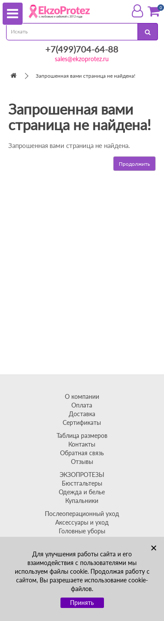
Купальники (81, 500)
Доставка (82, 413)
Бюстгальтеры (82, 483)
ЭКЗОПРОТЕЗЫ (82, 474)
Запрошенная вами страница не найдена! (85, 75)
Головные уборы (82, 531)
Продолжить (134, 164)
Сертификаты (82, 422)
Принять (82, 602)
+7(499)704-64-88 (81, 49)
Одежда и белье (82, 492)
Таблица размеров (82, 435)
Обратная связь (82, 453)
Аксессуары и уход (82, 522)
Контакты (81, 444)
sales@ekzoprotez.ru (82, 58)
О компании (82, 396)
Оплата (81, 405)
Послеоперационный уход (82, 513)
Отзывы (82, 461)
